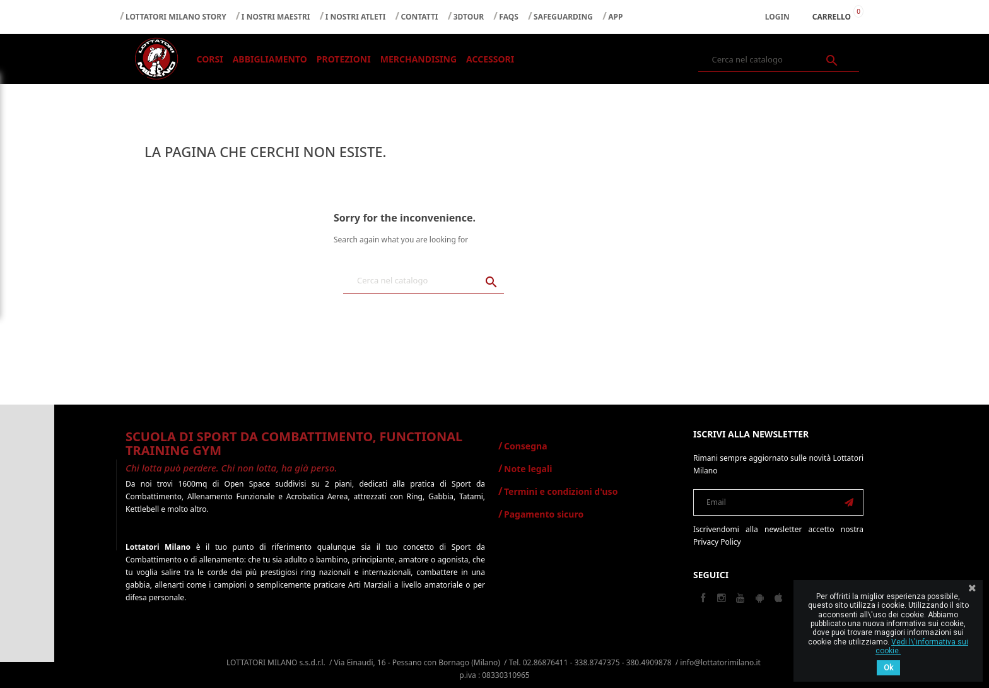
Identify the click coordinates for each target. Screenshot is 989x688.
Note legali (528, 469)
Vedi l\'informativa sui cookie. (921, 646)
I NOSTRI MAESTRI (276, 16)
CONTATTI (419, 16)
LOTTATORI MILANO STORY (176, 16)
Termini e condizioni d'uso (560, 491)
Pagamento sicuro (543, 514)
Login (777, 16)
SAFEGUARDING (563, 16)
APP (615, 16)
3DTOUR (469, 16)
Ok (888, 667)
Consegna (525, 446)
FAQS (508, 16)
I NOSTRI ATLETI (355, 16)
